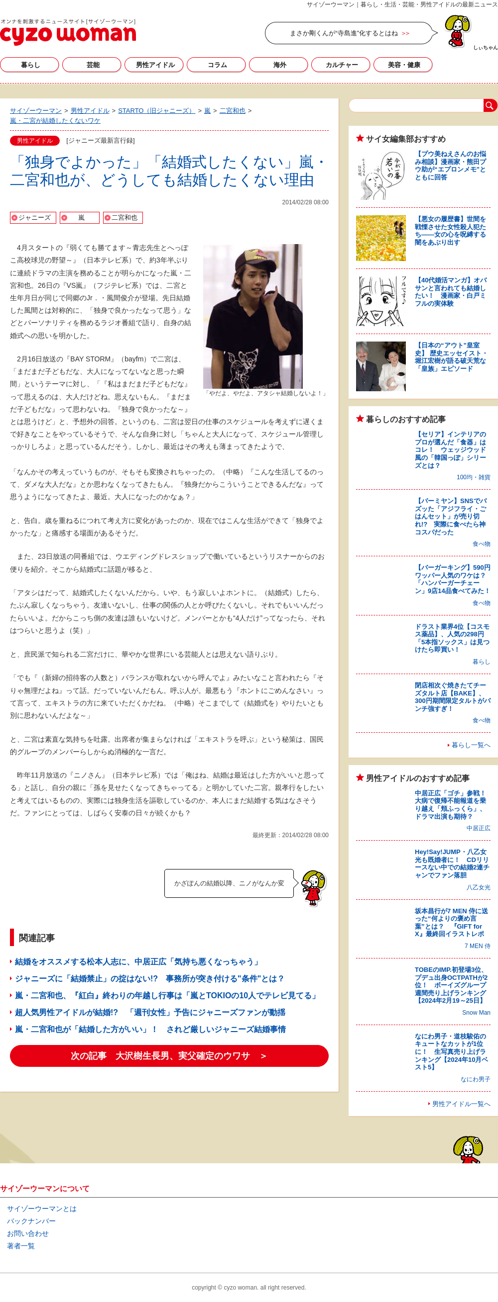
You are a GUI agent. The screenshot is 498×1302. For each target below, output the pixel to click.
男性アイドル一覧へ (461, 1104)
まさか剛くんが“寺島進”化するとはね (344, 33)
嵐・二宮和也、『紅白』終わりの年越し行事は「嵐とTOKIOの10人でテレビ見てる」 (167, 995)
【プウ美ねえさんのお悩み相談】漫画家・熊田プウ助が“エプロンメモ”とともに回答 (450, 165)
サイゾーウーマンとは (42, 1209)
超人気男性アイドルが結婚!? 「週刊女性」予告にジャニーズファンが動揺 (150, 1012)
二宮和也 (124, 217)
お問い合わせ (28, 1233)
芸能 (93, 65)
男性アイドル (155, 65)
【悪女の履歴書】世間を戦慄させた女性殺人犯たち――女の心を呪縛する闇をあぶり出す (450, 230)
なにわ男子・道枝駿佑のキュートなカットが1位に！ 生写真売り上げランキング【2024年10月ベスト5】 (451, 1052)
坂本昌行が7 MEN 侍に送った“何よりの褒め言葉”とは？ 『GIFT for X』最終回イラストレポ (451, 922)
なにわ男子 (476, 1079)
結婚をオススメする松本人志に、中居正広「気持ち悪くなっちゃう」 (138, 961)
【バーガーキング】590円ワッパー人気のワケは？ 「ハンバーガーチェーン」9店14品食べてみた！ (454, 579)
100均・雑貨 (474, 477)
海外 (279, 65)
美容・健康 (404, 65)
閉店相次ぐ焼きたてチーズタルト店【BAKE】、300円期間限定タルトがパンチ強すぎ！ (453, 697)
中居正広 (479, 828)
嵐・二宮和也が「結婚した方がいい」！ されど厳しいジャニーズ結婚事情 (150, 1029)
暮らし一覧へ (471, 745)
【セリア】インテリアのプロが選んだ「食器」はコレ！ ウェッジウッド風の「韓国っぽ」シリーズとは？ (450, 450)
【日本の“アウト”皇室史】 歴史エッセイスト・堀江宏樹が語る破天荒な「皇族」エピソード (451, 357)
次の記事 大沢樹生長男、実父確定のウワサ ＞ (169, 1056)
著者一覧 (21, 1246)
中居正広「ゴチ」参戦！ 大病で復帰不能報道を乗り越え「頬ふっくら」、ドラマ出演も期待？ (454, 804)
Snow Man (476, 1012)
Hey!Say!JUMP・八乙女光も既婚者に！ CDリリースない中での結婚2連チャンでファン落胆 (452, 863)
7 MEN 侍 (478, 946)
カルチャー (342, 65)
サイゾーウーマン (68, 32)
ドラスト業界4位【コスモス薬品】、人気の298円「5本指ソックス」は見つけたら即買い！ (452, 638)
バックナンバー (31, 1221)
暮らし (30, 65)
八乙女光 (479, 887)
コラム (217, 65)
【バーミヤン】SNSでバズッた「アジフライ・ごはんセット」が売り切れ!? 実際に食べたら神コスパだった (451, 516)
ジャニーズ (34, 217)
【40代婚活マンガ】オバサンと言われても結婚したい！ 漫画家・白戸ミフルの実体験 (451, 291)
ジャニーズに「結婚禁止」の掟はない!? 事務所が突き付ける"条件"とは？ (150, 978)
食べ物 (482, 543)
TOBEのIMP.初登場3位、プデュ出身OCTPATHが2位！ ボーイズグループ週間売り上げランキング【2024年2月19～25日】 (451, 985)
